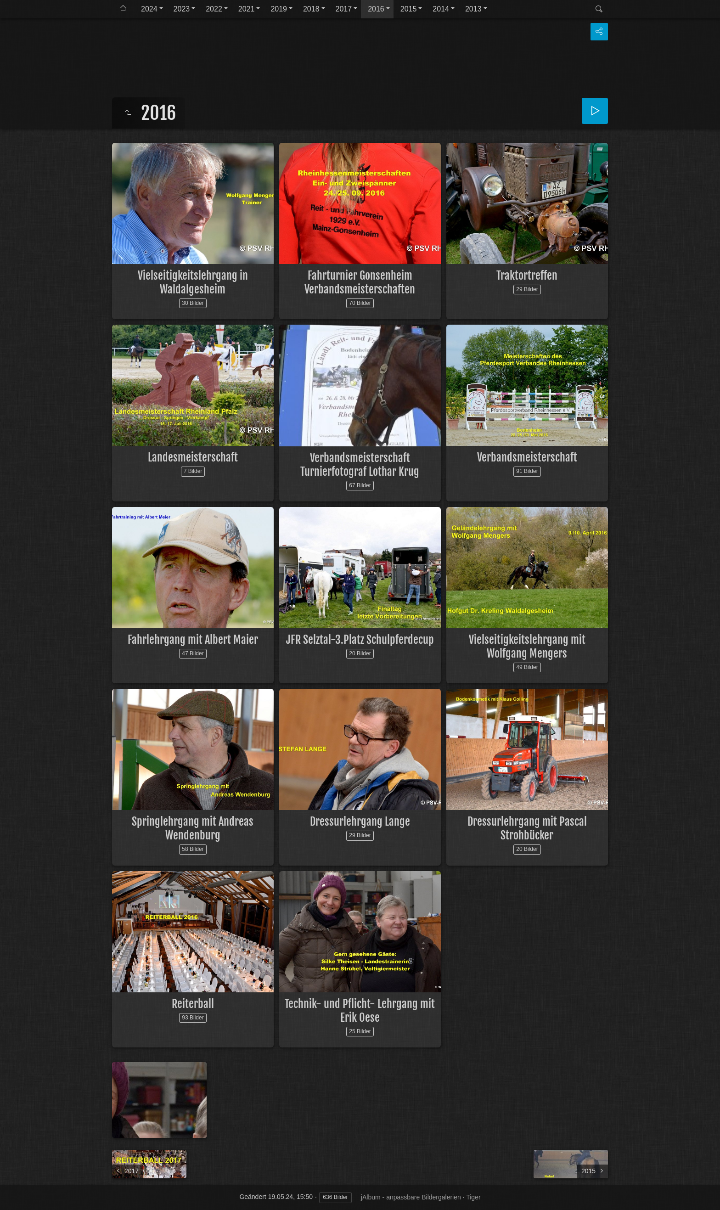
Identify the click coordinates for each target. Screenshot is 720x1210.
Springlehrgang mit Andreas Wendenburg (192, 828)
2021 (246, 9)
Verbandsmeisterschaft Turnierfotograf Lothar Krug (359, 464)
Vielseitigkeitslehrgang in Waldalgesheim (193, 282)
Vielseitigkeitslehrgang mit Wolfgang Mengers (527, 646)
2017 (344, 9)
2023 (182, 9)
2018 (311, 9)
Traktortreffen (526, 275)
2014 (441, 9)
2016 (376, 9)
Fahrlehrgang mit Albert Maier (193, 640)
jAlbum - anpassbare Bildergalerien (411, 1197)
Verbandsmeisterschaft (527, 457)
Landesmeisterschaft (193, 457)
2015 (408, 9)
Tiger (473, 1197)
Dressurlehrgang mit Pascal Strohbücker (527, 828)
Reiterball (193, 1004)
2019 (278, 9)
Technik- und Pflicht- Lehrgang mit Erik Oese (360, 1010)
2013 (473, 9)
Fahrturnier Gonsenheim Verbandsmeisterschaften (359, 282)
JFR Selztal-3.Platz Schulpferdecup (360, 640)
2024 (149, 9)
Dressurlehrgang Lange (360, 821)
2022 (214, 9)
